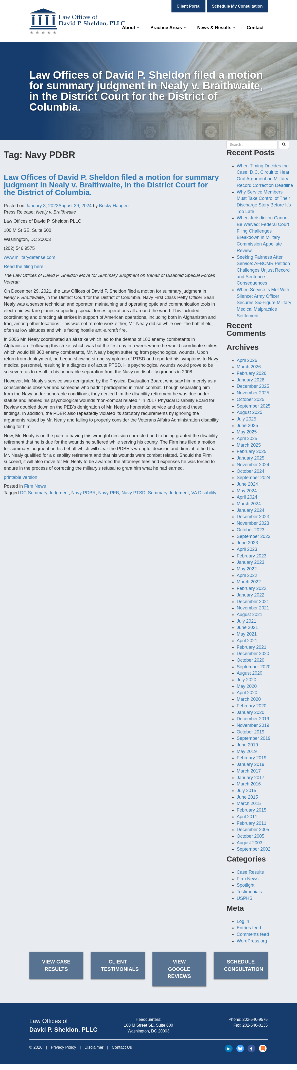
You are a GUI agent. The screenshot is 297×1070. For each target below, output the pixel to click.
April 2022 (247, 575)
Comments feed (253, 934)
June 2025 (247, 425)
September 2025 (253, 406)
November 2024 (253, 464)
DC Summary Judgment (44, 492)
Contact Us (122, 1047)
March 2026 (249, 366)
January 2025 (250, 458)
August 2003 (249, 842)
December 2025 (253, 386)
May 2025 (247, 431)
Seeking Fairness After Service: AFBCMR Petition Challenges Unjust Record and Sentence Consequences (263, 270)
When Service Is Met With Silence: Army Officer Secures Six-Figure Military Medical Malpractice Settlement (264, 302)
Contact (255, 27)
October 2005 (250, 836)
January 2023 (250, 562)
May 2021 (247, 634)
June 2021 (247, 627)
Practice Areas (168, 27)
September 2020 (253, 666)
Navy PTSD (133, 492)
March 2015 (249, 803)
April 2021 (247, 640)
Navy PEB (108, 492)
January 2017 (250, 777)
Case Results (250, 872)
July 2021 (246, 621)
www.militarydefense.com (29, 257)
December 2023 (253, 516)
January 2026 (250, 379)
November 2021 (253, 607)
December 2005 (253, 829)
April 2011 (247, 816)
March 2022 (249, 581)
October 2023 (250, 529)
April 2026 (247, 360)
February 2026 (251, 373)
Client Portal (188, 6)
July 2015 (246, 790)
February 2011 (251, 823)
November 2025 (253, 392)
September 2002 (253, 849)
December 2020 (253, 653)
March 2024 (249, 503)
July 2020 (246, 679)
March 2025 (249, 445)
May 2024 (247, 490)
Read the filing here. (24, 266)
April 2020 (247, 692)
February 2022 (251, 588)
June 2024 (247, 484)
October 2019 (250, 731)
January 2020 (250, 712)
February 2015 (251, 810)
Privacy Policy (63, 1047)
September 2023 (253, 536)
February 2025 (251, 451)
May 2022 (247, 568)
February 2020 (251, 705)
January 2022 (250, 595)
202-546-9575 (255, 1019)
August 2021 (249, 614)
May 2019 (247, 751)
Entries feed (249, 927)
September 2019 (253, 738)
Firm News (35, 486)
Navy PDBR (83, 492)
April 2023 (247, 549)
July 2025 (246, 419)
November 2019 (253, 725)
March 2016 (249, 783)
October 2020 (250, 660)
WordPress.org (252, 940)
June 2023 (247, 542)
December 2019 (253, 718)
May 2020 (247, 686)
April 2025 (247, 438)
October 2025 (250, 399)
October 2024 (250, 471)
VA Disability (203, 492)
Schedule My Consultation (237, 6)
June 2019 (247, 744)
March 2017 (249, 771)
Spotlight (245, 885)
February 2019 (251, 757)
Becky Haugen (114, 205)
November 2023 (253, 523)
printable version (20, 477)
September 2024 (253, 477)
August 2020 (249, 673)
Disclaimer (93, 1047)
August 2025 (249, 412)
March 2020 (249, 699)
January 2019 (250, 764)
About (130, 27)
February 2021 (251, 647)
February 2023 (251, 555)
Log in (243, 921)
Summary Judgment (168, 492)
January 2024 (250, 510)
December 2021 (253, 601)
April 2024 (247, 497)
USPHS (244, 898)
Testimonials (249, 891)
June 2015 (247, 797)
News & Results (216, 27)
